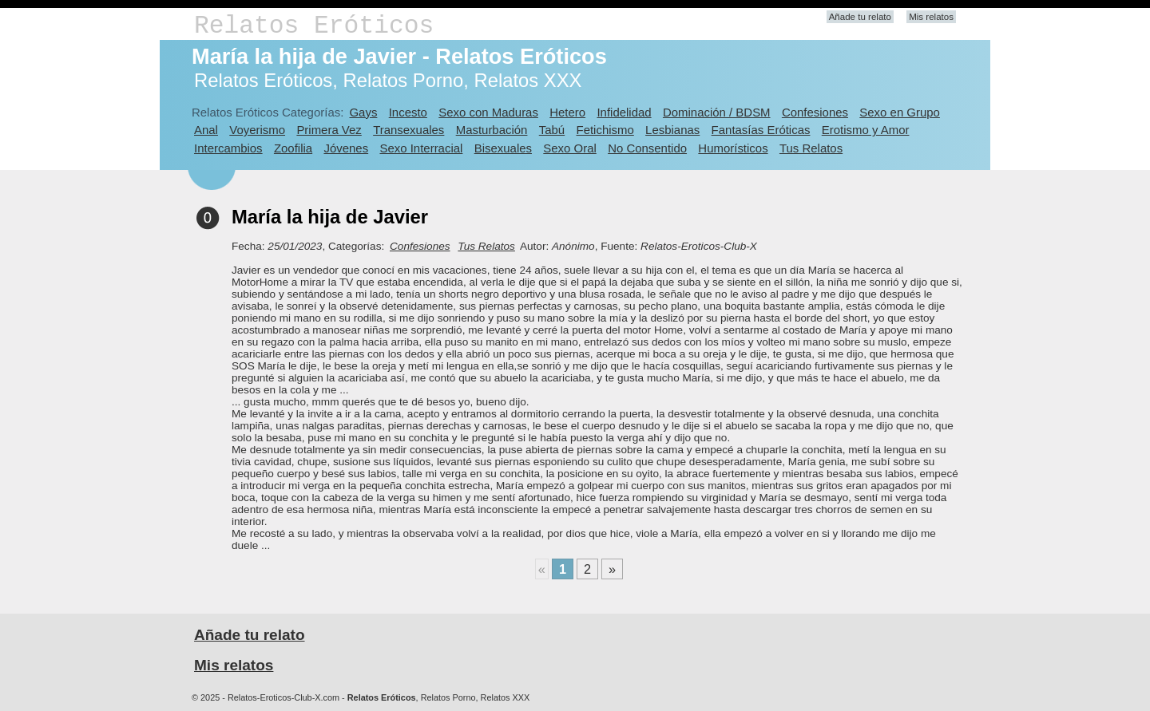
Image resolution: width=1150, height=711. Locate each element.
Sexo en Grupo (899, 112)
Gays (363, 112)
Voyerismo (257, 129)
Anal (206, 129)
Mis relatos (931, 17)
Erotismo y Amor (866, 129)
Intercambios (228, 148)
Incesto (408, 112)
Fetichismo (605, 129)
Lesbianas (672, 129)
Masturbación (492, 129)
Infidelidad (624, 112)
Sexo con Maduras (488, 112)
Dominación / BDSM (717, 112)
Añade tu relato (860, 17)
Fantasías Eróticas (761, 129)
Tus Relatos (811, 148)
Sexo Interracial (420, 148)
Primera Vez (328, 129)
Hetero (567, 112)
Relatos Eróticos (314, 26)
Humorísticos (732, 148)
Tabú (552, 129)
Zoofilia (293, 148)
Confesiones (815, 112)
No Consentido (647, 148)
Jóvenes (345, 148)
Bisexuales (503, 148)
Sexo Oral (570, 148)
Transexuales (408, 129)
